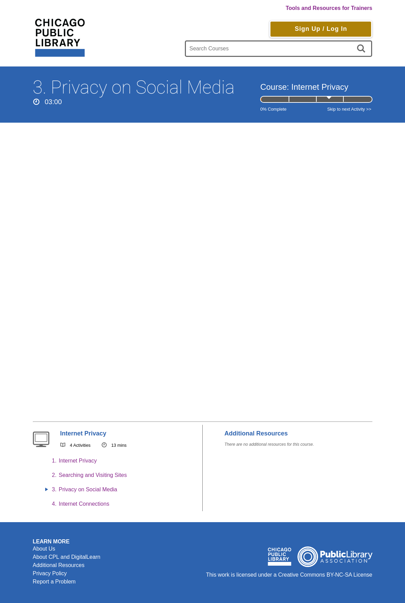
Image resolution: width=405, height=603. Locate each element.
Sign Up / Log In (321, 28)
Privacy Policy (50, 573)
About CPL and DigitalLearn (67, 557)
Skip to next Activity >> (349, 109)
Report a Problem (54, 581)
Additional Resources (59, 565)
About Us (44, 549)
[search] (362, 48)
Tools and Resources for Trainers (329, 8)
